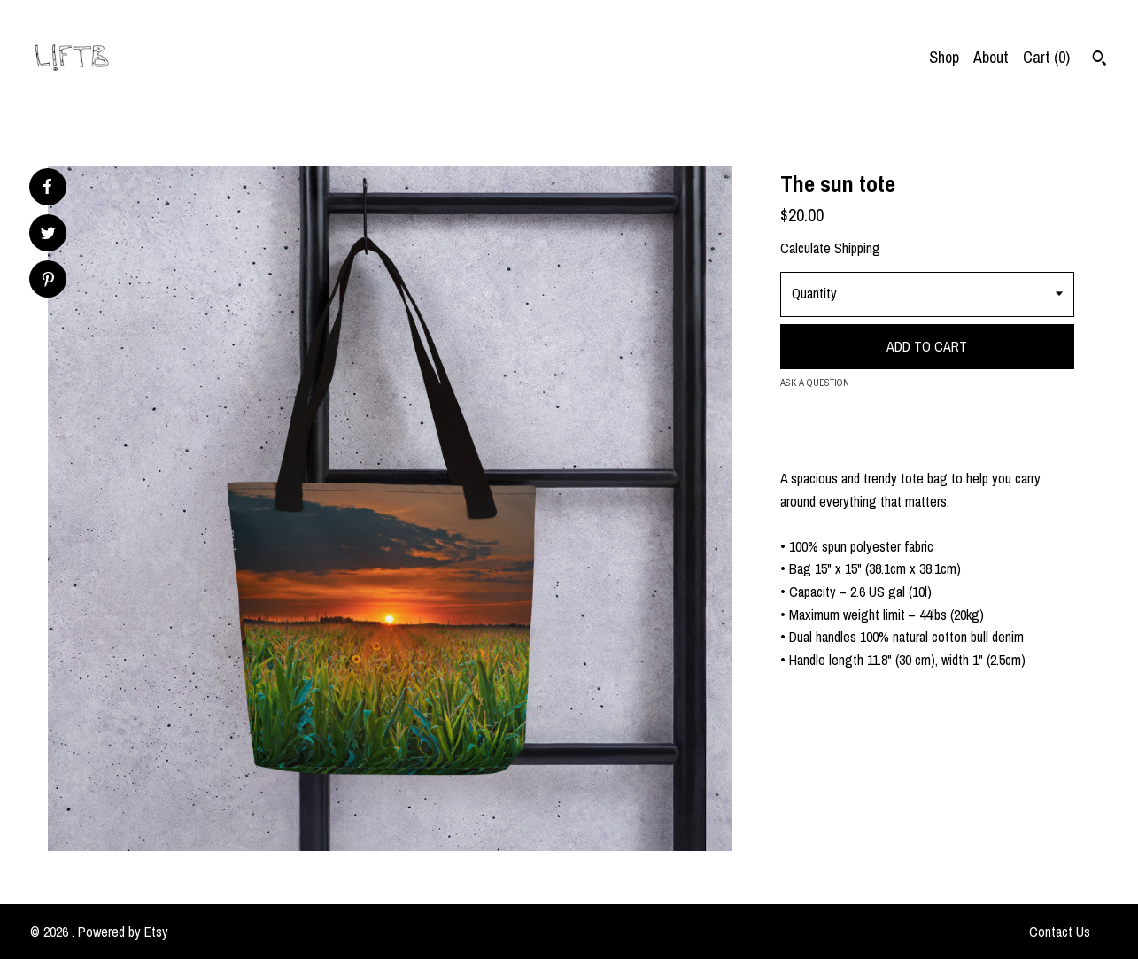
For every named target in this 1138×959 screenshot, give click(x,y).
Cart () (1046, 57)
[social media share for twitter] (48, 235)
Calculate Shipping (830, 248)
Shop (944, 57)
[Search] (1099, 60)
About (991, 57)
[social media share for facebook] (47, 187)
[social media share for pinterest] (48, 281)
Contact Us (1059, 931)
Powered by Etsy (123, 931)
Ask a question (814, 382)
